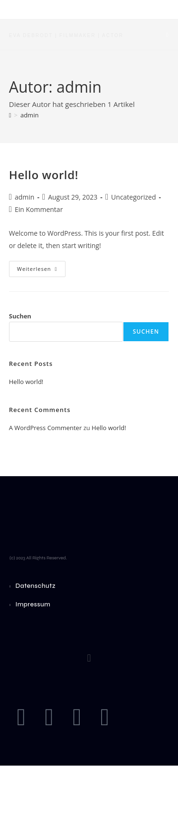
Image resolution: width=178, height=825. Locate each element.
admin (29, 115)
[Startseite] (10, 115)
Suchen (20, 316)
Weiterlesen (41, 266)
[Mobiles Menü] (167, 34)
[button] (89, 658)
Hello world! (43, 174)
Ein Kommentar (39, 209)
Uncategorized (133, 196)
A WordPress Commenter (45, 427)
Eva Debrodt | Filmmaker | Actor (66, 35)
